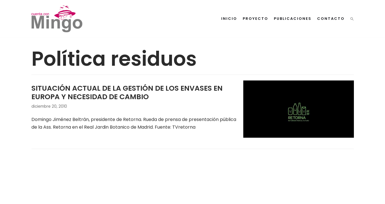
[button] (352, 18)
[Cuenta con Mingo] (56, 18)
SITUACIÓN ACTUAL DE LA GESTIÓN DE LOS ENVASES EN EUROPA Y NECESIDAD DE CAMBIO (127, 92)
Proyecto (255, 18)
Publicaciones (292, 18)
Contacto (331, 18)
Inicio (229, 18)
